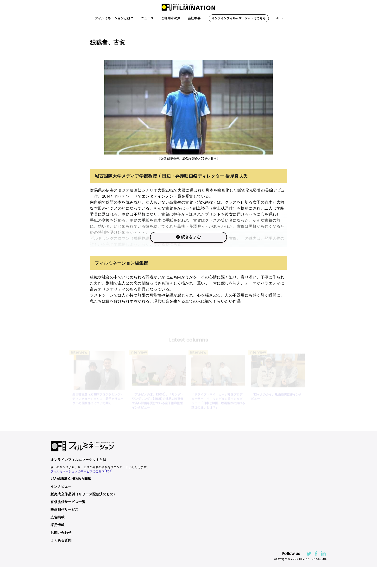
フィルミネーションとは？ (114, 18)
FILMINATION (188, 7)
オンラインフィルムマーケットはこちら (239, 18)
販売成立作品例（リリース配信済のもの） (83, 494)
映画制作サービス (64, 509)
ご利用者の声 (171, 18)
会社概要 (194, 18)
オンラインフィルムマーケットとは (78, 459)
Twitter (308, 553)
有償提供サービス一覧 (67, 501)
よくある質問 (60, 540)
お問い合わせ (60, 532)
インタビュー (60, 486)
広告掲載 (57, 517)
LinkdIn (323, 553)
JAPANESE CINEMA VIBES (70, 478)
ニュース (147, 18)
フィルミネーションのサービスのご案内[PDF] (81, 471)
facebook (315, 553)
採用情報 (57, 524)
